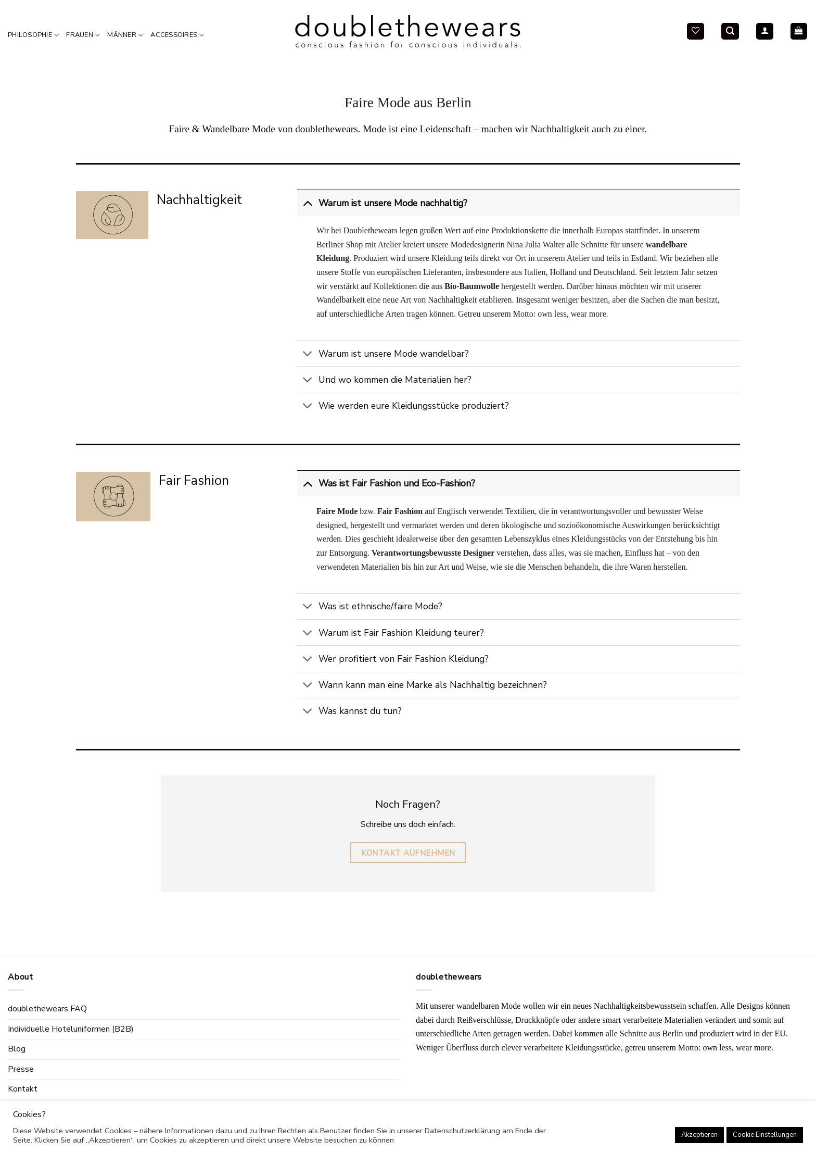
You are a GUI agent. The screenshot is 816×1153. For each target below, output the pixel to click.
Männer (125, 35)
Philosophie (33, 35)
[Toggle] (307, 203)
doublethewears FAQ (47, 1008)
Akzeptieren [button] (699, 1134)
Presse (21, 1069)
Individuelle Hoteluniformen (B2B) (71, 1029)
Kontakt (22, 1089)
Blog (17, 1049)
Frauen (83, 35)
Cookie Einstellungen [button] (765, 1134)
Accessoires (177, 35)
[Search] (730, 31)
